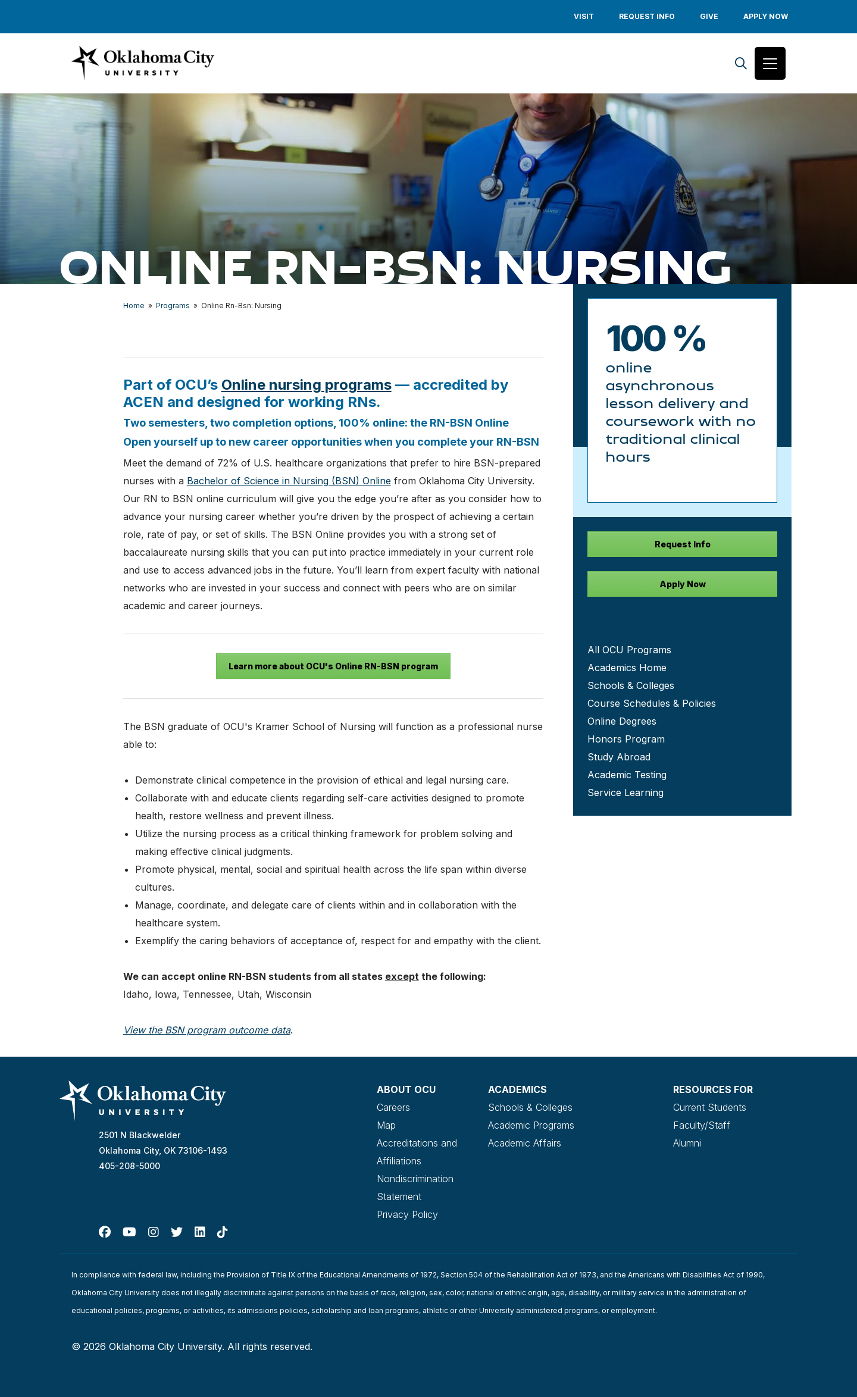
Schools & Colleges (630, 685)
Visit (584, 16)
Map (386, 1125)
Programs (173, 305)
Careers (393, 1107)
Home (134, 305)
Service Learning (625, 792)
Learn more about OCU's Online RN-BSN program (333, 666)
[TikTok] (222, 1232)
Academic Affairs (524, 1143)
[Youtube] (129, 1232)
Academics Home (627, 668)
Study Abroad (618, 757)
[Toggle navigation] (770, 63)
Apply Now (765, 16)
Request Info (647, 16)
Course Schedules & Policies (651, 703)
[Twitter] (177, 1232)
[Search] (741, 63)
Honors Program (626, 739)
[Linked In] (200, 1232)
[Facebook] (105, 1232)
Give (709, 16)
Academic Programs (531, 1125)
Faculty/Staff (701, 1125)
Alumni (687, 1143)
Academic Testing (627, 775)
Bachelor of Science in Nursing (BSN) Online (289, 481)
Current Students (709, 1107)
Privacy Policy (407, 1214)
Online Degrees (621, 721)
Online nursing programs (306, 384)
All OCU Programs (629, 650)
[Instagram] (153, 1232)
